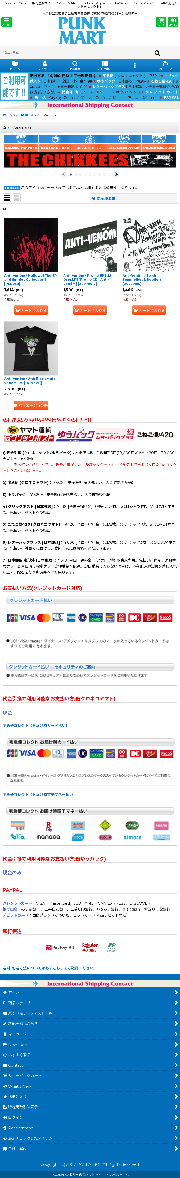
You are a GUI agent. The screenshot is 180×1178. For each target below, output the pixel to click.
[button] (6, 22)
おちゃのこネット (82, 1175)
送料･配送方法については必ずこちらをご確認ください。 (50, 968)
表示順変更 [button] (103, 198)
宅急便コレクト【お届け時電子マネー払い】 (40, 794)
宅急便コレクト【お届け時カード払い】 (36, 725)
